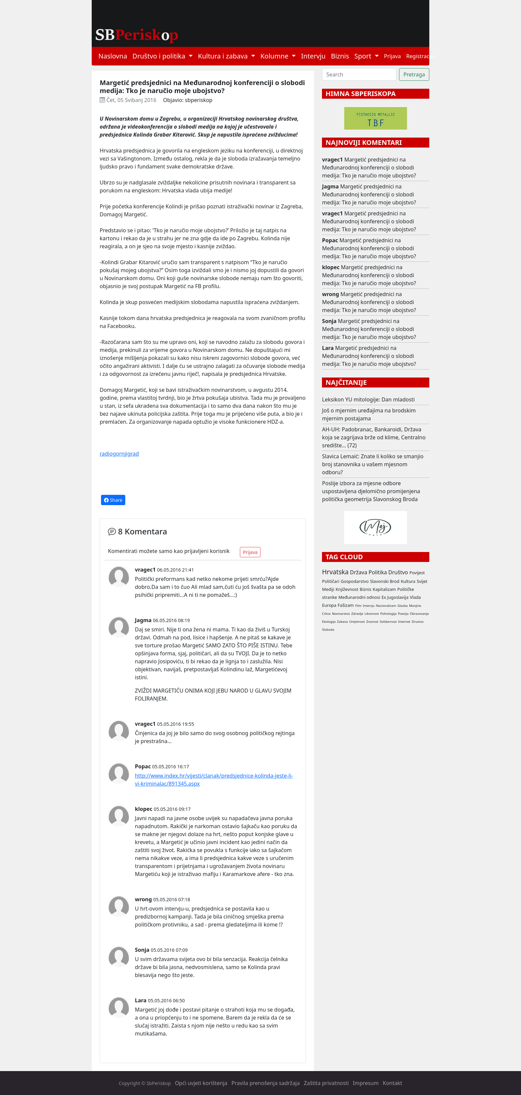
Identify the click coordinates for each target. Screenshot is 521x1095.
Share (113, 500)
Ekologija (329, 621)
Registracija (420, 56)
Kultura (408, 581)
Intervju (313, 56)
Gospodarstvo (354, 581)
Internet (404, 621)
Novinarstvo (341, 613)
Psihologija (388, 613)
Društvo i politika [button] (160, 56)
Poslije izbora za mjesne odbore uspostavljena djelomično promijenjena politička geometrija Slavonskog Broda (371, 491)
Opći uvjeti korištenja (201, 1083)
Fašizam (346, 605)
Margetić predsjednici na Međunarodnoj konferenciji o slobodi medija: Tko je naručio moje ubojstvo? (369, 167)
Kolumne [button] (275, 56)
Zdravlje (357, 613)
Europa (329, 605)
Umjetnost (357, 621)
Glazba (402, 605)
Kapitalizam (384, 589)
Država (358, 572)
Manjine (415, 605)
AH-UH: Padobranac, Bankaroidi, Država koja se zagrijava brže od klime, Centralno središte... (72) (374, 437)
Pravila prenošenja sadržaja (266, 1083)
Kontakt (392, 1083)
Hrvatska (335, 571)
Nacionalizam (386, 605)
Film (358, 605)
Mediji (328, 589)
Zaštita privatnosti (326, 1083)
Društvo (398, 572)
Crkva (326, 613)
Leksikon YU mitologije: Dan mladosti (368, 399)
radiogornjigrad (119, 453)
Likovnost (372, 613)
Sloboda (328, 629)
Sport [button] (364, 56)
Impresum (366, 1083)
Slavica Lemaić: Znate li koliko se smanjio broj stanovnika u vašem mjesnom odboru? (372, 464)
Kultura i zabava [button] (224, 56)
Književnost (347, 589)
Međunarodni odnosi (359, 597)
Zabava (342, 621)
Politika (377, 572)
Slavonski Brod (384, 581)
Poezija (403, 613)
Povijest (417, 573)
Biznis (340, 56)
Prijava (392, 56)
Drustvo (418, 621)
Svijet (422, 581)
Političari (330, 581)
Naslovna (112, 56)
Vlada (415, 597)
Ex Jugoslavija (394, 597)
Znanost (372, 621)
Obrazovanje (419, 613)
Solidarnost (388, 621)
